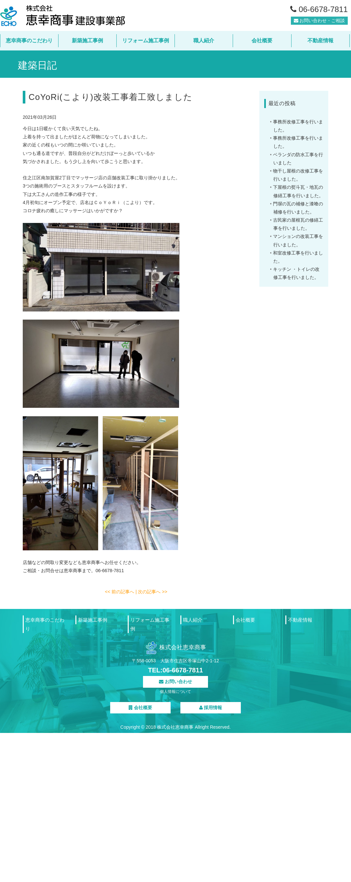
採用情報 (210, 707)
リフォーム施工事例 (145, 40)
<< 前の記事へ (120, 591)
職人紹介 (203, 40)
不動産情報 (320, 40)
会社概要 (262, 40)
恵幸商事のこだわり (29, 40)
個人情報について (175, 691)
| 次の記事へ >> (151, 591)
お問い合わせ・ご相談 (319, 22)
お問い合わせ (175, 681)
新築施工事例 (87, 40)
